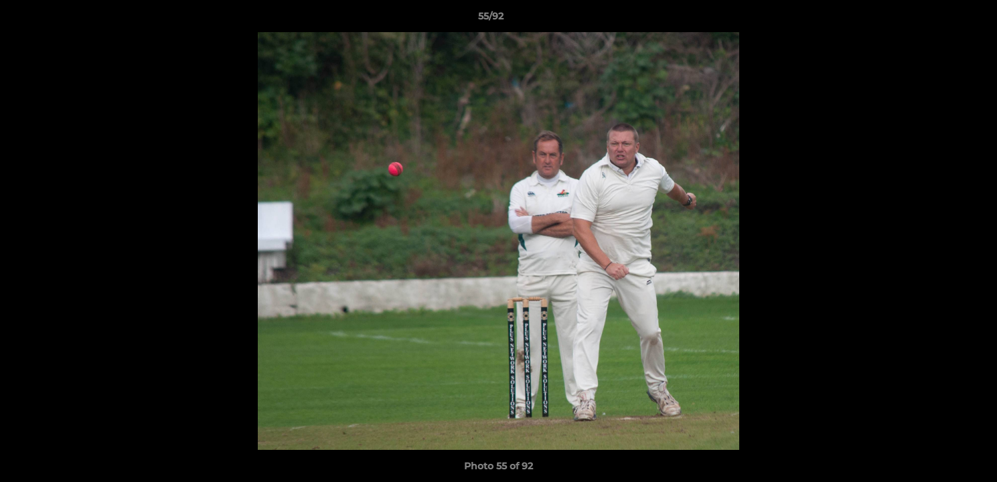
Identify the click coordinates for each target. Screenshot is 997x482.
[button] (941, 19)
